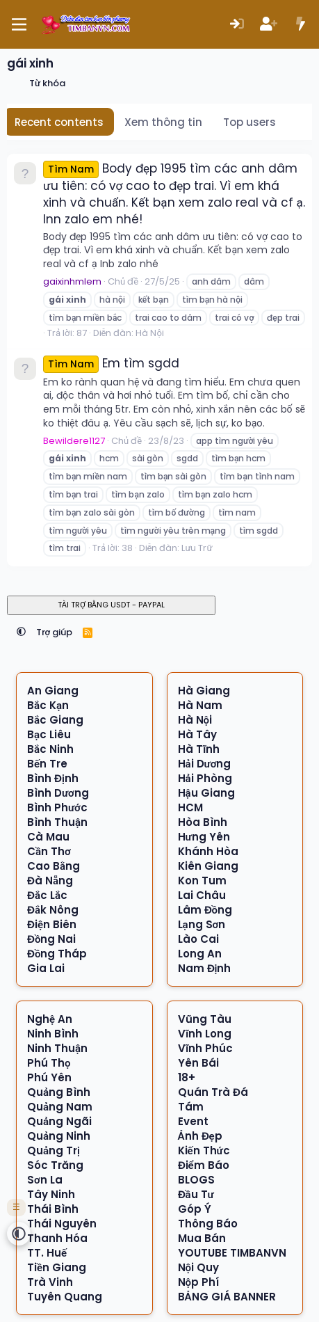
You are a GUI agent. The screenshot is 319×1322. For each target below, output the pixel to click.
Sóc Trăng (55, 1165)
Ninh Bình (53, 1033)
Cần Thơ (49, 851)
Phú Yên (49, 1077)
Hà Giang (204, 690)
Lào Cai (198, 939)
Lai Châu (202, 895)
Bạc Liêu (49, 734)
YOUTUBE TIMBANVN (232, 1252)
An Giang (53, 690)
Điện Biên (51, 924)
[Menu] (19, 24)
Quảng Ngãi (59, 1121)
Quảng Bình (58, 1092)
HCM (190, 807)
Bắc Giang (55, 719)
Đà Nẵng (50, 880)
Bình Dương (58, 793)
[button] (21, 632)
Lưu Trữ (196, 548)
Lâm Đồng (205, 909)
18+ (186, 1077)
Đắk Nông (53, 909)
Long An (200, 953)
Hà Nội (149, 333)
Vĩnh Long (204, 1033)
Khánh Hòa (208, 851)
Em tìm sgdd (111, 363)
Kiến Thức (204, 1150)
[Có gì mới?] (300, 24)
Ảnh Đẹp (200, 1136)
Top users (249, 122)
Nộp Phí (199, 1282)
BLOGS (196, 1179)
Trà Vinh (50, 1282)
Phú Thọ (49, 1063)
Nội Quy (199, 1267)
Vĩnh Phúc (205, 1048)
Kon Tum (202, 880)
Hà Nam (200, 705)
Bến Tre (47, 763)
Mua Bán (202, 1238)
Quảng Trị (53, 1150)
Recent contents (59, 122)
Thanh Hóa (57, 1238)
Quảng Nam (59, 1106)
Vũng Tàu (204, 1019)
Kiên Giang (208, 866)
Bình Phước (57, 807)
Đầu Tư (196, 1194)
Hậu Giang (206, 793)
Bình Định (53, 778)
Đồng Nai (51, 939)
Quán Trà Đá (213, 1092)
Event (193, 1121)
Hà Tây (197, 734)
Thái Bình (53, 1209)
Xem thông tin (163, 122)
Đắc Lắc (47, 895)
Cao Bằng (53, 866)
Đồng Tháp (57, 953)
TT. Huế (47, 1252)
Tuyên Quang (64, 1296)
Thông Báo (208, 1223)
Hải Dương (204, 763)
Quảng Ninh (58, 1136)
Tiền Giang (56, 1267)
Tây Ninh (51, 1194)
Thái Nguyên (62, 1223)
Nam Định (204, 968)
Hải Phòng (205, 778)
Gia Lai (46, 968)
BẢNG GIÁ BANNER (227, 1296)
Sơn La (45, 1179)
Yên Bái (198, 1063)
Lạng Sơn (202, 924)
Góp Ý (194, 1209)
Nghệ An (49, 1019)
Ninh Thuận (57, 1048)
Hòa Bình (202, 822)
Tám (191, 1106)
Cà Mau (48, 836)
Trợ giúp (54, 632)
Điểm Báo (203, 1165)
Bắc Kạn (48, 705)
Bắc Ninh (50, 749)
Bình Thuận (57, 822)
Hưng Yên (204, 836)
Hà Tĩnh (199, 749)
